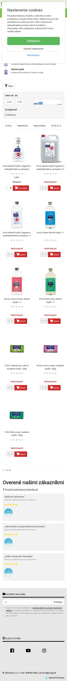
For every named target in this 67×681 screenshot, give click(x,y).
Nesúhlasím (33, 55)
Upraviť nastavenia (33, 48)
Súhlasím (33, 41)
